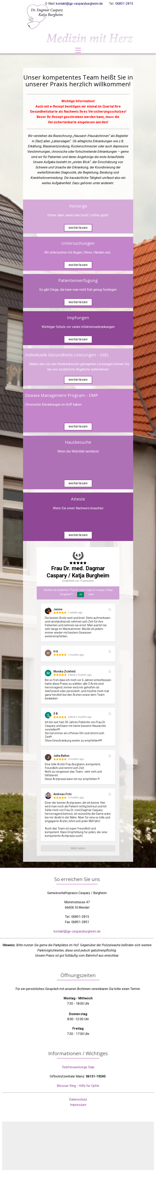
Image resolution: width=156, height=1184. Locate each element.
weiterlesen (78, 228)
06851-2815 (124, 4)
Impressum (78, 1105)
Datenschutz (78, 1099)
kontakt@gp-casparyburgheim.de (79, 4)
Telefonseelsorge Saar (78, 1067)
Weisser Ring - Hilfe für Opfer (78, 1086)
